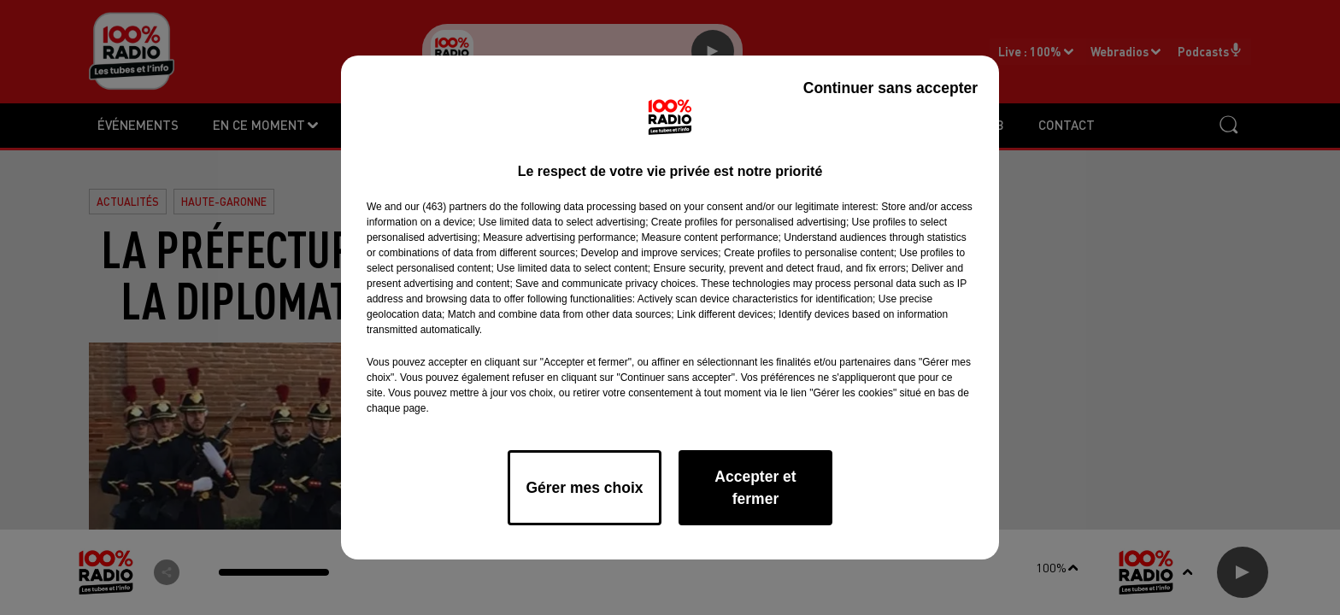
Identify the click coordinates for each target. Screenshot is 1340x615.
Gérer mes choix (584, 487)
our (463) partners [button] (445, 207)
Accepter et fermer (755, 487)
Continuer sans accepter (890, 88)
